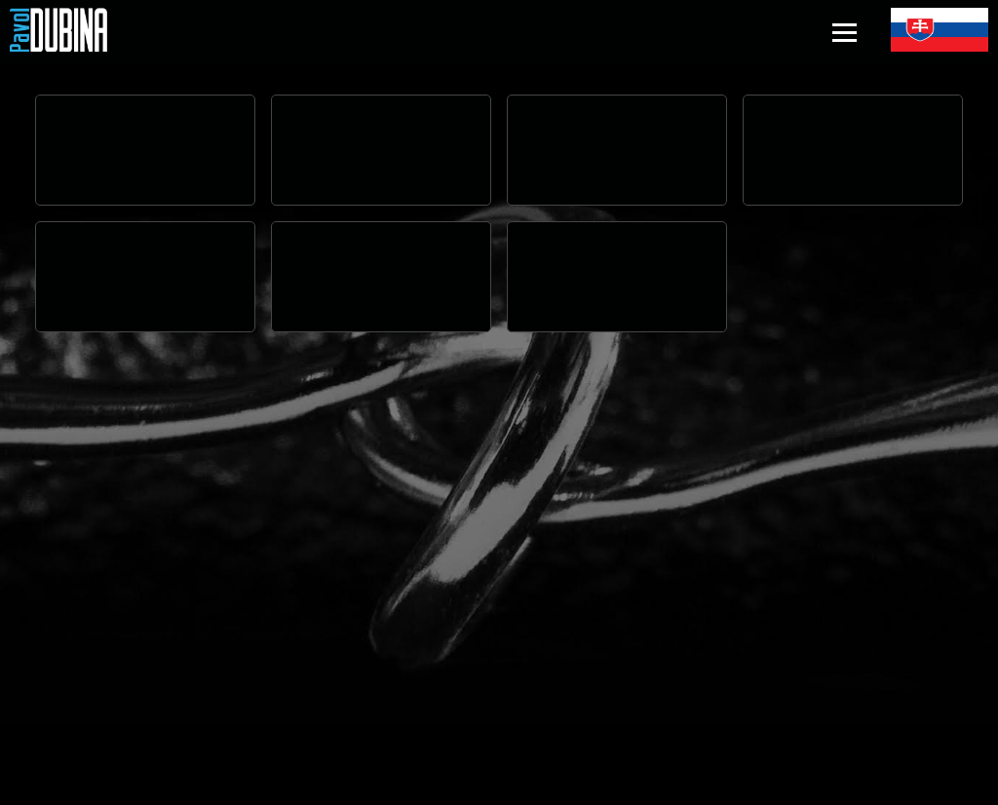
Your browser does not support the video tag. (145, 150)
